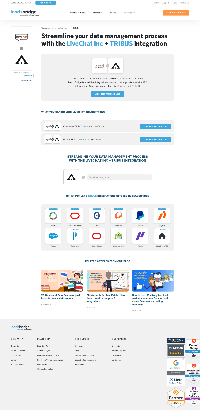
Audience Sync (43, 350)
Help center (117, 355)
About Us (15, 346)
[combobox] (119, 177)
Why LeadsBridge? (78, 12)
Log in (174, 2)
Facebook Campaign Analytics (50, 359)
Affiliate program (119, 350)
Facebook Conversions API (48, 355)
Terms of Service (18, 350)
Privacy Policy (16, 355)
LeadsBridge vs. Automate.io (87, 359)
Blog (77, 350)
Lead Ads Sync (43, 346)
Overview (27, 75)
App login (116, 346)
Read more (46, 304)
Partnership (80, 364)
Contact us (116, 359)
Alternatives (26, 80)
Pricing (113, 12)
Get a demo (80, 346)
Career (14, 359)
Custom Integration (45, 369)
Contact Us (184, 2)
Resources (127, 12)
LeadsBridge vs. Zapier (85, 355)
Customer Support (161, 2)
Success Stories (18, 364)
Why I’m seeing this (21, 72)
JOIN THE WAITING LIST (107, 94)
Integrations (98, 12)
